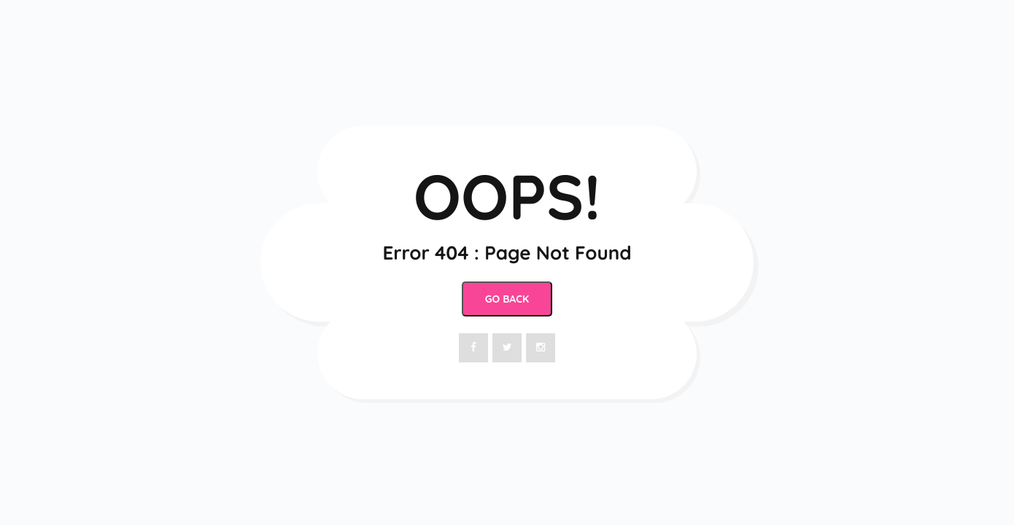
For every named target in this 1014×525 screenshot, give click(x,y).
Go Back (507, 299)
